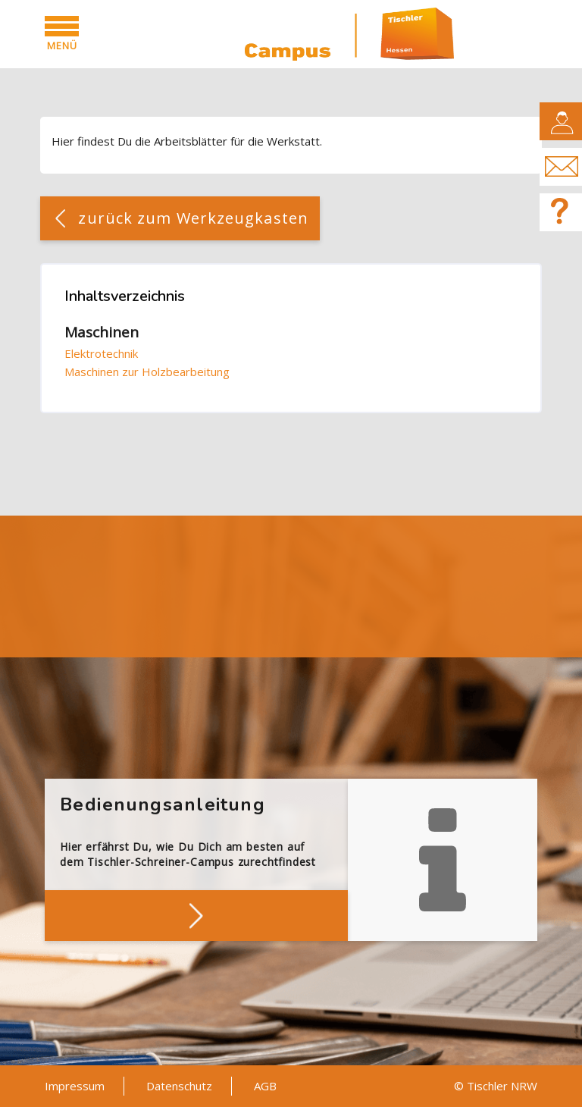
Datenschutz (179, 1085)
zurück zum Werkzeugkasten (193, 218)
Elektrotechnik (101, 353)
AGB (265, 1085)
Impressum (75, 1085)
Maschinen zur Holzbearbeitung (147, 371)
